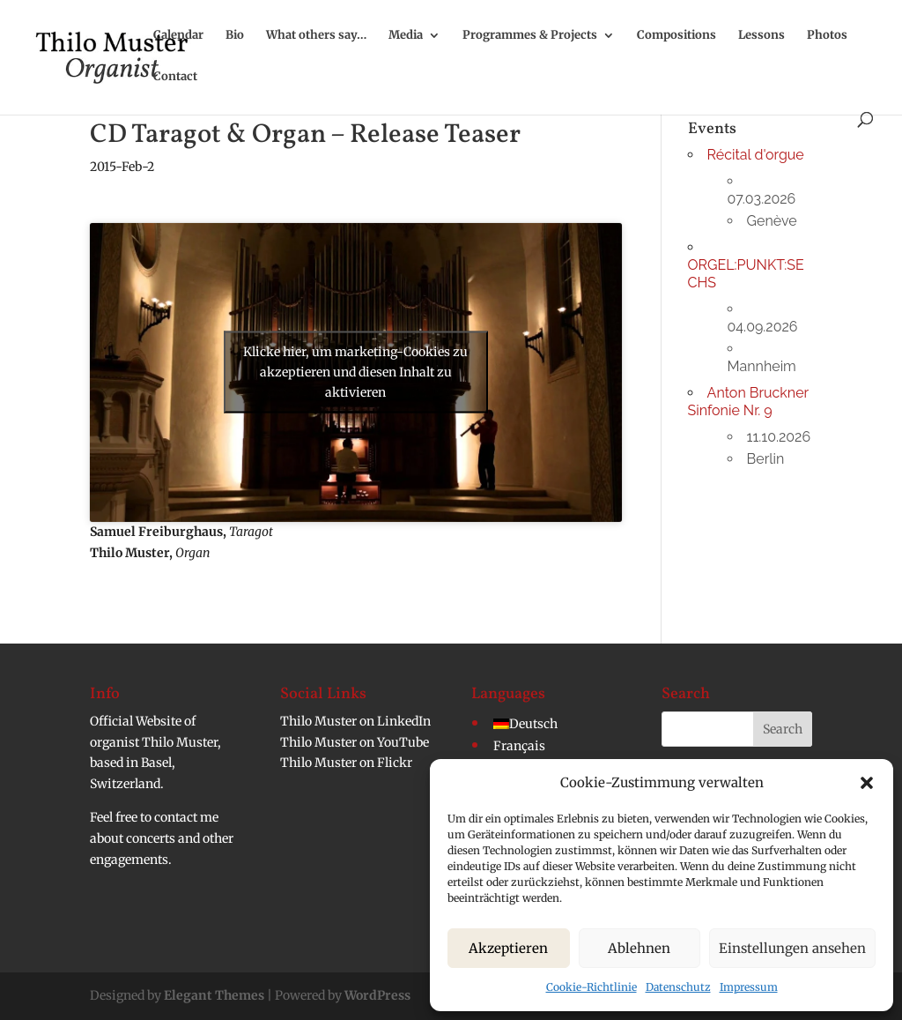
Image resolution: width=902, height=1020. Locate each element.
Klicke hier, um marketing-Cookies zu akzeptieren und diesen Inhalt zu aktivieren (355, 372)
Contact (175, 77)
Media (405, 35)
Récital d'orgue (755, 154)
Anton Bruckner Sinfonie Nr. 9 (748, 401)
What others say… (316, 35)
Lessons (761, 35)
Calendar (178, 35)
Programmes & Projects (529, 35)
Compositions (676, 35)
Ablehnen (639, 948)
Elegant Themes (214, 995)
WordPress (377, 995)
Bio (235, 35)
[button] (867, 783)
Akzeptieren (508, 948)
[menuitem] (525, 723)
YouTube (403, 742)
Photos (827, 35)
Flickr (394, 763)
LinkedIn (404, 721)
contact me (186, 817)
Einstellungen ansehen (792, 948)
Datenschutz (678, 987)
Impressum (749, 987)
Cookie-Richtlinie (591, 987)
